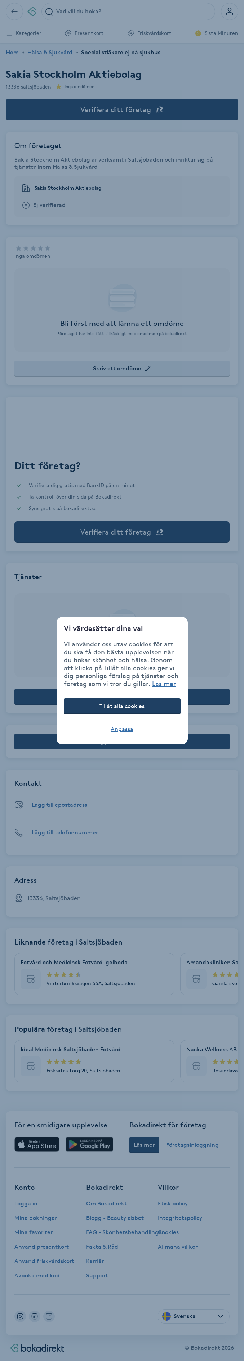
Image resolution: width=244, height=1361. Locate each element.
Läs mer (164, 684)
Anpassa (122, 729)
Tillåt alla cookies (122, 706)
